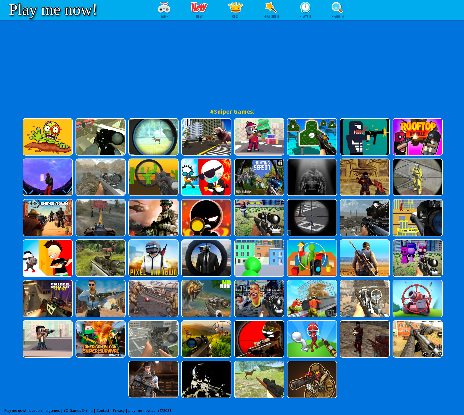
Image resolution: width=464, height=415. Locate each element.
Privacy (119, 410)
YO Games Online (78, 410)
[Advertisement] (232, 64)
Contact (102, 410)
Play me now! (53, 9)
